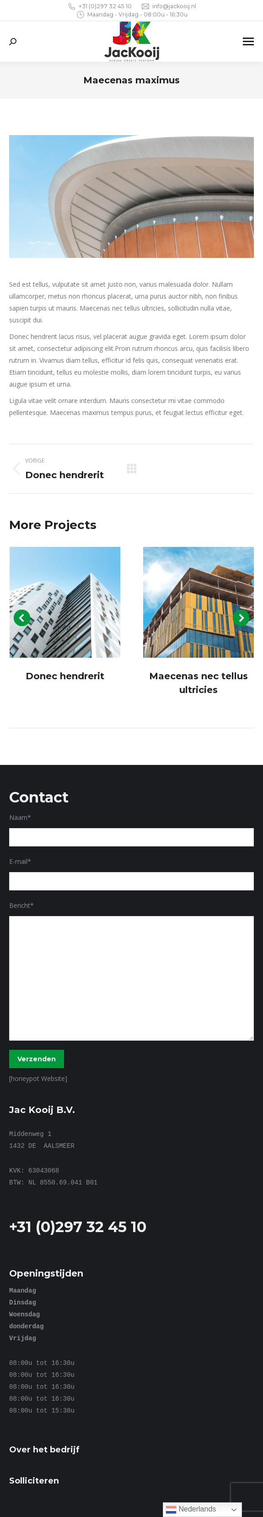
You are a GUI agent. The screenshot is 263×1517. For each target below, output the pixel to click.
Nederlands (191, 1509)
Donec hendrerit (65, 676)
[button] (22, 618)
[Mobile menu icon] (248, 41)
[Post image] (65, 602)
